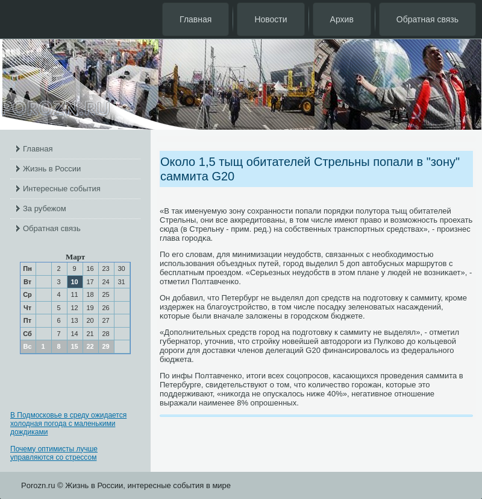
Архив (342, 19)
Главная (195, 19)
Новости (270, 19)
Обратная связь (427, 19)
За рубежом (44, 208)
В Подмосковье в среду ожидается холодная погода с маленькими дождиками (68, 423)
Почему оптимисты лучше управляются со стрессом (54, 453)
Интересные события (62, 188)
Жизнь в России (52, 168)
